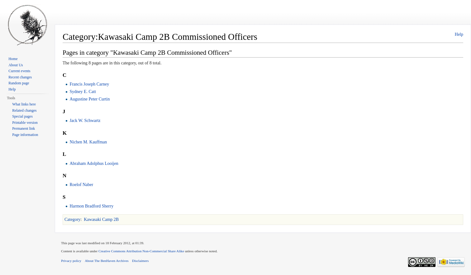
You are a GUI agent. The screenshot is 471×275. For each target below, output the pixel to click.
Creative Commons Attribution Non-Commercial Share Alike (141, 251)
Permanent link (23, 128)
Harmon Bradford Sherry (91, 206)
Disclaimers (140, 261)
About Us (15, 65)
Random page (18, 83)
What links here (24, 104)
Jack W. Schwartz (84, 120)
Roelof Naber (81, 184)
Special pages (22, 116)
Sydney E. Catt (82, 91)
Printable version (25, 122)
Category (72, 219)
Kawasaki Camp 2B (101, 219)
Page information (25, 135)
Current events (19, 71)
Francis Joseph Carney (89, 84)
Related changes (24, 110)
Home (12, 59)
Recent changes (20, 77)
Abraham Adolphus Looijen (93, 163)
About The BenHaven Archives (107, 261)
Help (459, 34)
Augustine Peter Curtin (89, 99)
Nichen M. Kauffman (88, 142)
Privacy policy (71, 261)
